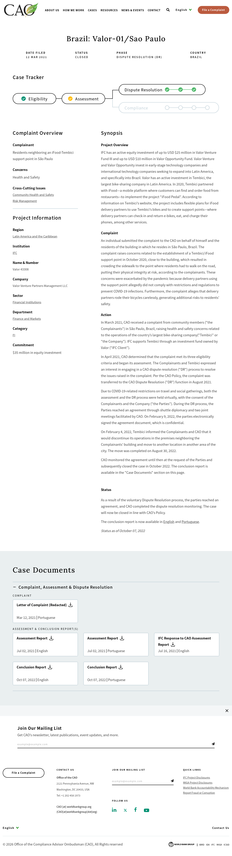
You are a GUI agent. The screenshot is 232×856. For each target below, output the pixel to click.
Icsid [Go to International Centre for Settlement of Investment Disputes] (226, 844)
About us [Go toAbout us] (52, 10)
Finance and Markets (27, 318)
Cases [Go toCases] (92, 10)
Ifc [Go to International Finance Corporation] (213, 844)
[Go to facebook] (135, 809)
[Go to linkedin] (114, 809)
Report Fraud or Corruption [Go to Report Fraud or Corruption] (199, 792)
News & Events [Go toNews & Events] (132, 10)
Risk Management (25, 201)
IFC (15, 253)
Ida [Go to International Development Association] (208, 844)
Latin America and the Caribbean (35, 236)
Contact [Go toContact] (154, 10)
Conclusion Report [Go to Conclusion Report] (45, 673)
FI (14, 335)
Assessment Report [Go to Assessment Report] (45, 644)
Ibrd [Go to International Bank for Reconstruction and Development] (201, 844)
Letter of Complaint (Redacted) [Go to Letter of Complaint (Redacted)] (45, 611)
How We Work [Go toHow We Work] (73, 10)
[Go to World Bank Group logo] (181, 844)
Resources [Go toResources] (109, 10)
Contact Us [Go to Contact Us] (220, 828)
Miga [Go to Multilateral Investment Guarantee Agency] (219, 844)
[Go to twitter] (125, 810)
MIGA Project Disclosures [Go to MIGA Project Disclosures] (197, 782)
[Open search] (168, 10)
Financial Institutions (27, 302)
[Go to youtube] (146, 810)
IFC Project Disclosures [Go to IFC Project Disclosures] (196, 777)
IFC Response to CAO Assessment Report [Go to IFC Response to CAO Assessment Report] (186, 644)
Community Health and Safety (33, 194)
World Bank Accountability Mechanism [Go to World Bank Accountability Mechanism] (206, 787)
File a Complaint (213, 10)
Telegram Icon (213, 744)
